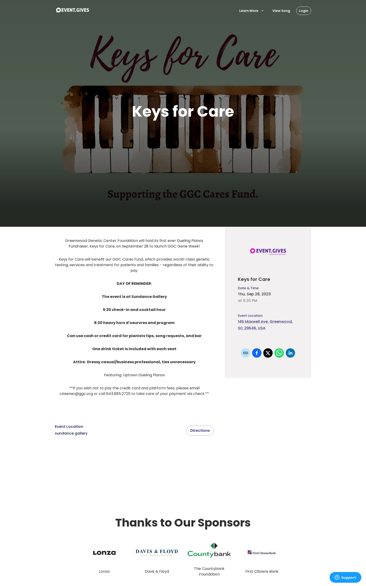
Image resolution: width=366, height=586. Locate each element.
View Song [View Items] (281, 11)
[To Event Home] (72, 11)
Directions (200, 431)
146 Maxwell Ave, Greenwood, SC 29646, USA (265, 325)
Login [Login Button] (303, 11)
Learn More (251, 11)
